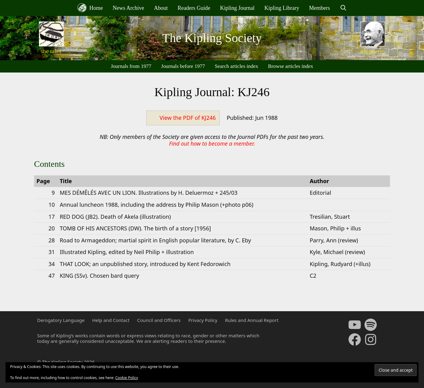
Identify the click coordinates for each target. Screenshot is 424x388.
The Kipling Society (212, 38)
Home (90, 7)
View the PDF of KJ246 (188, 117)
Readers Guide (194, 8)
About (161, 8)
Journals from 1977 (131, 66)
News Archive (128, 8)
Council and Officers (159, 320)
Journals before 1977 (183, 66)
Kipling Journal (237, 8)
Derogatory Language (60, 320)
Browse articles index (290, 66)
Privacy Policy (203, 320)
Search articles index (236, 66)
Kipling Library (281, 8)
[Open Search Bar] (343, 8)
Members (319, 8)
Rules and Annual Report (251, 320)
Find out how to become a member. (212, 143)
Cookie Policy (126, 377)
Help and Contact (110, 320)
